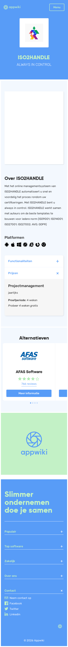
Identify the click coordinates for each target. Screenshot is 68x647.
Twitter (14, 609)
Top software (34, 546)
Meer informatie (28, 393)
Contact (34, 590)
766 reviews (29, 383)
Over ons (34, 576)
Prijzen (34, 273)
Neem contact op (20, 598)
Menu (56, 7)
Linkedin (15, 614)
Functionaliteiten (34, 261)
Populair (34, 531)
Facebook (16, 603)
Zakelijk (34, 561)
